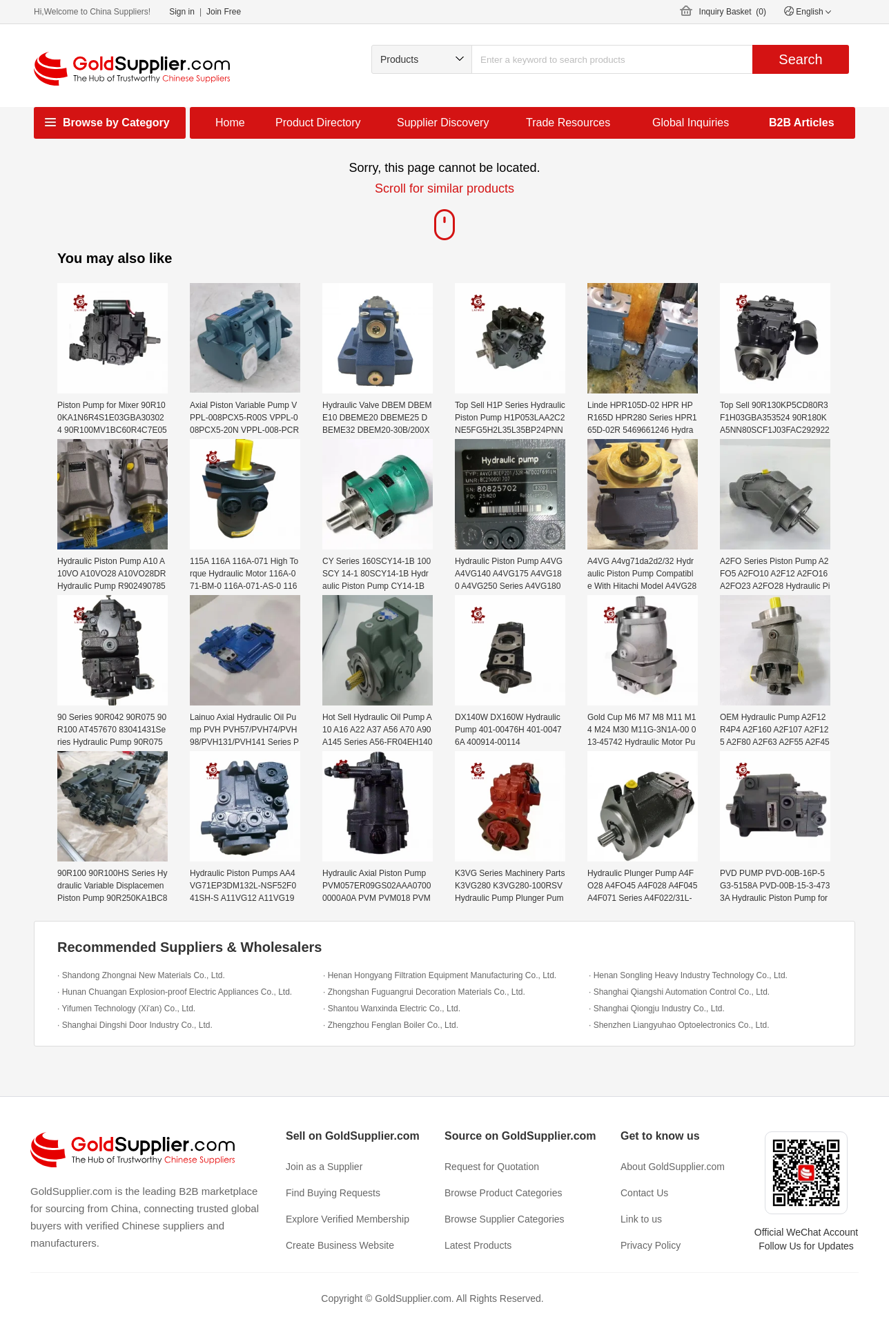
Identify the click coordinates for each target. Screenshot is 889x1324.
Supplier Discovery (443, 122)
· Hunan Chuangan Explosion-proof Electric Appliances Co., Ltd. (174, 992)
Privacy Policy (651, 1245)
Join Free (223, 12)
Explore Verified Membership (347, 1219)
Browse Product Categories (503, 1192)
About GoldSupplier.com (673, 1166)
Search (800, 59)
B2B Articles (801, 122)
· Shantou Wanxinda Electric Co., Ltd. (391, 1008)
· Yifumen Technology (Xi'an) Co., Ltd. (126, 1008)
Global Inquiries (690, 122)
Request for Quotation (491, 1166)
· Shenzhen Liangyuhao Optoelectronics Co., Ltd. (679, 1025)
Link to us (641, 1219)
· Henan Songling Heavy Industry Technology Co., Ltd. (688, 975)
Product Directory (318, 122)
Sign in (182, 12)
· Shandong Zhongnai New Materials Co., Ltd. (141, 975)
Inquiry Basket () (732, 12)
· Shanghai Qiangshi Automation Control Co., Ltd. (679, 992)
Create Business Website (340, 1245)
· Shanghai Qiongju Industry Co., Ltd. (657, 1008)
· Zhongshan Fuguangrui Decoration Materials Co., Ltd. (424, 992)
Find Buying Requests (333, 1192)
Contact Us (644, 1192)
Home (230, 122)
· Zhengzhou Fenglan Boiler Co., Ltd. (390, 1025)
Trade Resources (568, 122)
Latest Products (477, 1245)
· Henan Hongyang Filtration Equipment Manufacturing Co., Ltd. (439, 975)
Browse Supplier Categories (504, 1219)
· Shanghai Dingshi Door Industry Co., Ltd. (135, 1025)
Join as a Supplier (324, 1166)
